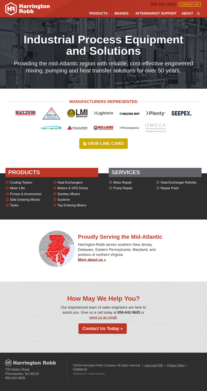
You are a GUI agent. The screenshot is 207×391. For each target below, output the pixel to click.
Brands (121, 13)
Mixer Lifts (17, 188)
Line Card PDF (154, 365)
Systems (63, 199)
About (187, 13)
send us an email (103, 317)
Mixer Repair (122, 182)
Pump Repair (122, 188)
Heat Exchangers (69, 182)
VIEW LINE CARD (103, 143)
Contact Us (190, 4)
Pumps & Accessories (26, 194)
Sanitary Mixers (68, 194)
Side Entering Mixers (25, 199)
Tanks (14, 205)
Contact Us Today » (102, 328)
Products (98, 13)
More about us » (92, 260)
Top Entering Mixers (71, 205)
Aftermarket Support (156, 13)
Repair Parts (170, 188)
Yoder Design (96, 374)
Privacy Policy (176, 365)
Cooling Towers (21, 182)
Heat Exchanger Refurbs (178, 182)
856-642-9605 (163, 4)
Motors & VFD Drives (72, 188)
